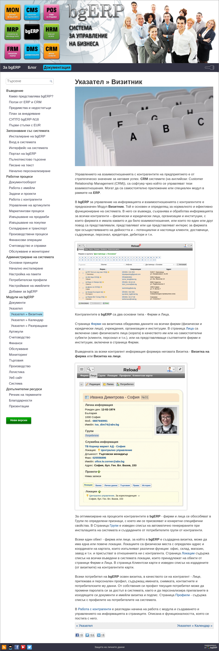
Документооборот (22, 182)
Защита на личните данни (110, 647)
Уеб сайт (15, 378)
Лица (190, 328)
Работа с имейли (22, 188)
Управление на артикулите (29, 205)
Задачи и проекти (22, 194)
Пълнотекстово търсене (27, 159)
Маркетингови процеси (26, 211)
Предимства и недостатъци (30, 108)
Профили (182, 595)
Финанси (15, 343)
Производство (19, 366)
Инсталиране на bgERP (27, 136)
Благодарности (20, 400)
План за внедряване (24, 113)
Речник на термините (25, 395)
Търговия (16, 360)
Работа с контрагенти (94, 609)
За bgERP (11, 67)
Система (15, 383)
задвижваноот (211, 646)
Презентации (19, 406)
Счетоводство (19, 337)
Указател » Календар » (194, 626)
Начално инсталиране (26, 268)
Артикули (16, 331)
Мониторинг (18, 354)
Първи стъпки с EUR (25, 125)
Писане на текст (21, 165)
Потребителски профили (28, 280)
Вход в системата (22, 142)
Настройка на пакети (25, 274)
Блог (32, 67)
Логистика (16, 372)
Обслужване (18, 349)
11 (90, 635)
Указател (16, 308)
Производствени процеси (28, 234)
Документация (57, 67)
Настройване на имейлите (29, 286)
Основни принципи (23, 262)
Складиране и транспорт (28, 228)
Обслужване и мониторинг (29, 251)
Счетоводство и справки (27, 246)
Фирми (96, 324)
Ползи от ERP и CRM (25, 102)
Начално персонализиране (29, 171)
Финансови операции (25, 240)
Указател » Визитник (26, 314)
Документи (17, 303)
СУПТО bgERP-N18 (24, 119)
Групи (114, 525)
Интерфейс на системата (28, 148)
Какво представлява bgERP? (31, 96)
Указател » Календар (27, 320)
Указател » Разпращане (29, 326)
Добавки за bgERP (23, 291)
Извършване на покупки (27, 222)
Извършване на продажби (29, 217)
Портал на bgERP (22, 154)
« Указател (84, 626)
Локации (188, 553)
